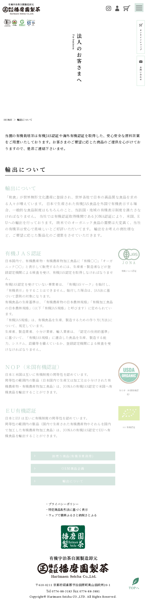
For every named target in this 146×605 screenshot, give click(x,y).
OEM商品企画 (73, 469)
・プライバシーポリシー (62, 504)
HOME (8, 119)
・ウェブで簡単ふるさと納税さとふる (71, 515)
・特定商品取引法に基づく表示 (66, 509)
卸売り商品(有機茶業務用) (73, 457)
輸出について (24, 119)
